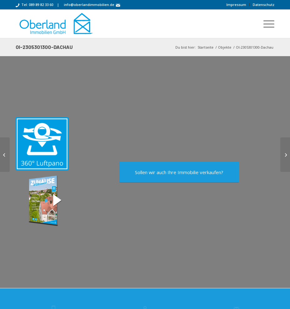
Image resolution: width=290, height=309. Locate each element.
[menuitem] (236, 4)
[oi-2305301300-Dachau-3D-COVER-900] (42, 199)
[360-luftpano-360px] (42, 143)
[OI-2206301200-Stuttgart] (5, 154)
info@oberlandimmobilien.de (89, 4)
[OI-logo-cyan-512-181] (56, 24)
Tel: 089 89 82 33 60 (37, 4)
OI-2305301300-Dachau (44, 47)
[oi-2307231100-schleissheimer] (285, 154)
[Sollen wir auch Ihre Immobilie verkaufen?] (179, 172)
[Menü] (265, 24)
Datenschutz (263, 4)
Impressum (236, 4)
